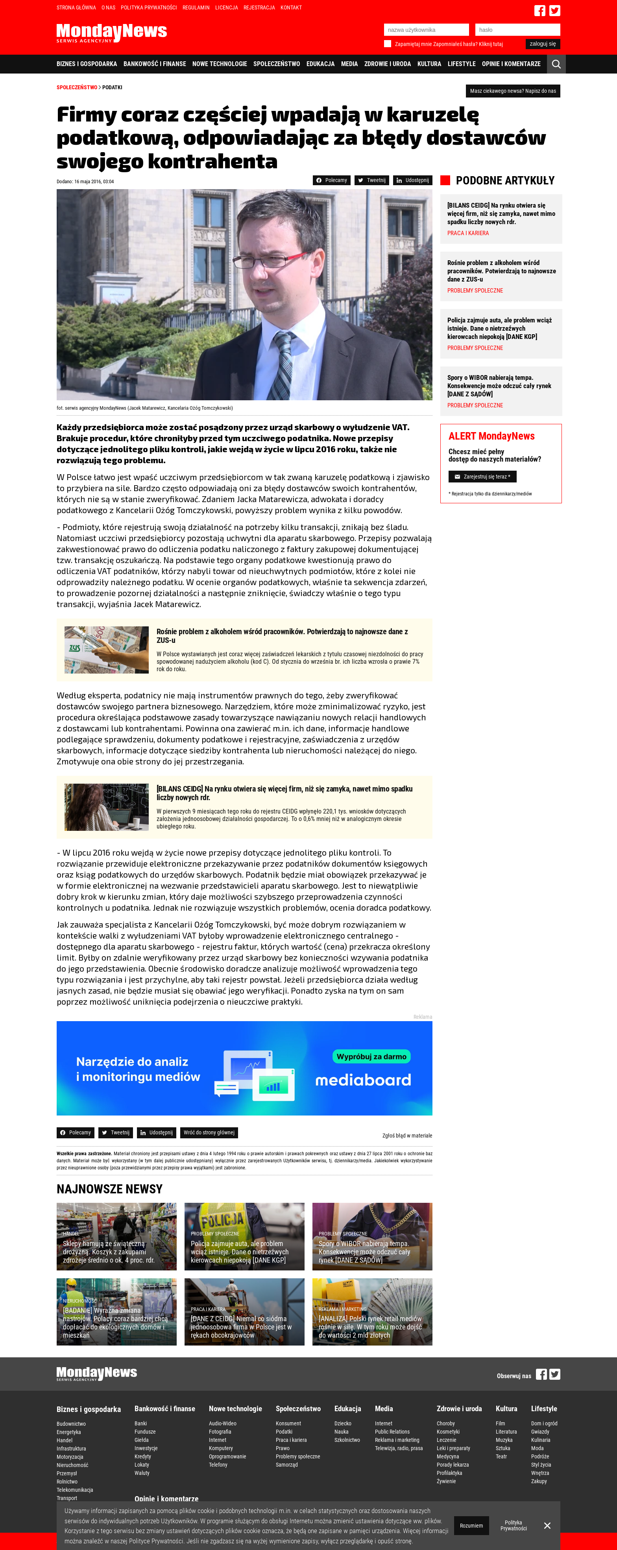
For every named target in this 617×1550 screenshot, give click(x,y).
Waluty (142, 1473)
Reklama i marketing (397, 1440)
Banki (141, 1423)
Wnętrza (540, 1473)
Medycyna (448, 1456)
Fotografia (220, 1432)
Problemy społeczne (298, 1456)
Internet (217, 1440)
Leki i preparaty (453, 1448)
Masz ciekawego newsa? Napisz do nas (513, 91)
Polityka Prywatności (149, 7)
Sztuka (503, 1448)
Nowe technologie (219, 64)
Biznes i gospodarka (87, 64)
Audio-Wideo (222, 1423)
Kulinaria (540, 1440)
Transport (67, 1498)
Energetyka (69, 1432)
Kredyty (143, 1456)
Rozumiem (471, 1525)
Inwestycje (146, 1448)
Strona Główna (76, 7)
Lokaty (142, 1465)
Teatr (501, 1456)
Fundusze (145, 1432)
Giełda (142, 1440)
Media (349, 64)
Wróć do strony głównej (209, 1132)
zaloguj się (543, 43)
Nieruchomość (72, 1465)
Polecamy (331, 180)
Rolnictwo (67, 1481)
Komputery (221, 1448)
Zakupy (539, 1481)
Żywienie (446, 1481)
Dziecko (342, 1423)
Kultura (429, 64)
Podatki (112, 87)
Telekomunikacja (75, 1490)
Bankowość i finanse (155, 64)
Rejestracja (259, 7)
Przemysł (67, 1473)
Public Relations (392, 1432)
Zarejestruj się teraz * (482, 476)
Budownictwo (71, 1424)
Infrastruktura (71, 1448)
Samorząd (287, 1465)
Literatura (506, 1432)
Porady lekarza (453, 1465)
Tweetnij (372, 180)
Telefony (218, 1465)
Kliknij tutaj (491, 44)
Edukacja (321, 64)
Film (500, 1423)
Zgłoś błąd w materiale (407, 1135)
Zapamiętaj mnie (413, 44)
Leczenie (446, 1440)
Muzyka (504, 1440)
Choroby (446, 1423)
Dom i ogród (544, 1423)
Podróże (540, 1456)
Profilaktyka (449, 1473)
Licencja (226, 7)
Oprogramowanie (227, 1456)
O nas (108, 7)
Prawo (283, 1448)
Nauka (341, 1432)
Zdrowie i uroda (387, 64)
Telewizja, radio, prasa (399, 1448)
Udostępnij (413, 180)
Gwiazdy (540, 1432)
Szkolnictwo (347, 1440)
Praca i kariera (291, 1440)
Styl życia (541, 1465)
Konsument (288, 1423)
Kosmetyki (448, 1432)
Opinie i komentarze (511, 64)
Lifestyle (462, 64)
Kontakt (291, 7)
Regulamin (196, 7)
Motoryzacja (70, 1457)
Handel (64, 1440)
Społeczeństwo (276, 64)
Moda (537, 1448)
